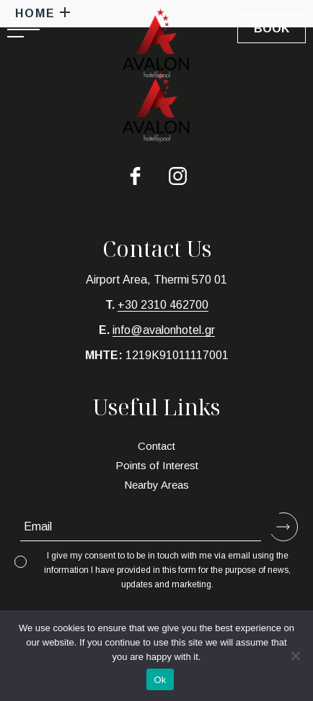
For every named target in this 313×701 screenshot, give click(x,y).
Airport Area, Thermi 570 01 (156, 279)
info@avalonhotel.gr (164, 330)
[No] (295, 655)
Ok (160, 679)
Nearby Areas (156, 485)
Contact (156, 446)
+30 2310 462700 (163, 305)
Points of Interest (156, 465)
